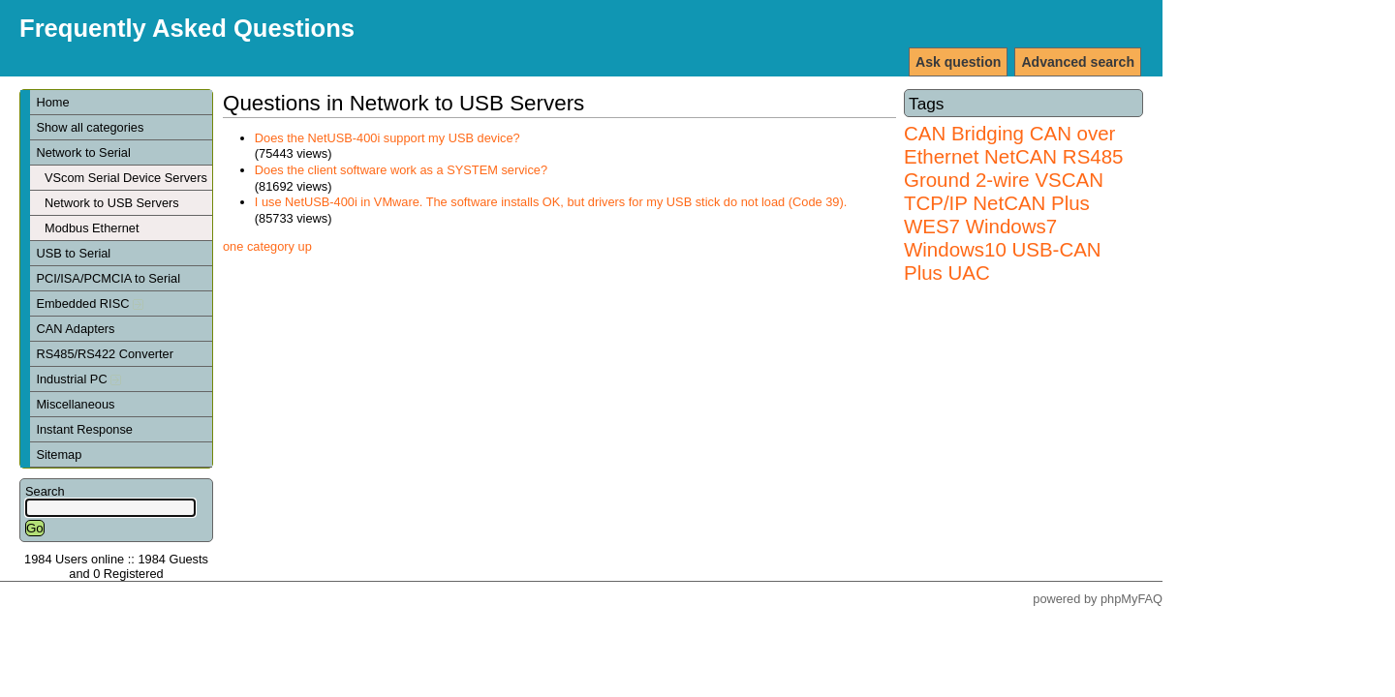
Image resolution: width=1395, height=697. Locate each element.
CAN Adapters (75, 328)
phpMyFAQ (1131, 598)
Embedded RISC (89, 303)
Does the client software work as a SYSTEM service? (401, 170)
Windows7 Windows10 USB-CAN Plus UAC (1002, 249)
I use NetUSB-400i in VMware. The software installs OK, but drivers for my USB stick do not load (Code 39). (551, 202)
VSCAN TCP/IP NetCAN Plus (1003, 191)
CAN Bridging (964, 133)
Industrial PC (78, 379)
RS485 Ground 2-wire (1013, 168)
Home (52, 102)
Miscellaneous (75, 404)
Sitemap (58, 454)
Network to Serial (83, 152)
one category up (267, 246)
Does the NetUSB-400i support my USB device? (387, 138)
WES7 (932, 226)
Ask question (958, 62)
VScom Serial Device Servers (126, 177)
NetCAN (1020, 156)
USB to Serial (73, 253)
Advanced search (1077, 62)
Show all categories (89, 127)
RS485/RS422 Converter (104, 354)
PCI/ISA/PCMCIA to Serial (108, 278)
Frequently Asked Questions (187, 28)
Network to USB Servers (112, 203)
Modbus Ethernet (92, 228)
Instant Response (84, 429)
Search (45, 491)
